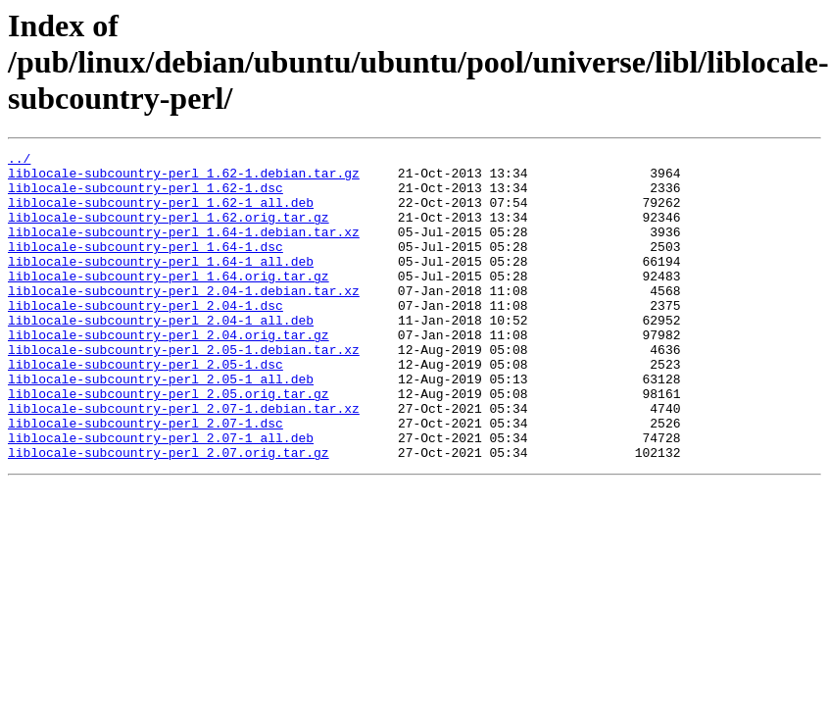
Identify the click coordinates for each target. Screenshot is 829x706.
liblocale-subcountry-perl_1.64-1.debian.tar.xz (184, 249)
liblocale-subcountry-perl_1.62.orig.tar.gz (168, 231)
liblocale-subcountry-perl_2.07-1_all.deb (161, 496)
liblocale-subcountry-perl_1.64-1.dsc (145, 267)
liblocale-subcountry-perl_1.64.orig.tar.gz (168, 302)
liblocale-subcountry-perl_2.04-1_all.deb (161, 355)
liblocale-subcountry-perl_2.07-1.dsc (145, 478)
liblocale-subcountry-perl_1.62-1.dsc (145, 196)
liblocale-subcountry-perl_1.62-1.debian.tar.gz (184, 178)
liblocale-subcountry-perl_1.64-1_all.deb (161, 284)
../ (19, 161)
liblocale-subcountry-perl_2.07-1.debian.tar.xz (184, 461)
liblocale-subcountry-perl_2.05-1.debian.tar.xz (184, 390)
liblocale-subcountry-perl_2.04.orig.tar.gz (168, 372)
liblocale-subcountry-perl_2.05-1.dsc (145, 408)
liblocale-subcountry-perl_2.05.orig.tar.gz (168, 443)
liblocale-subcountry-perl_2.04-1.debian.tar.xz (184, 319)
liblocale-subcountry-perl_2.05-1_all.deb (161, 425)
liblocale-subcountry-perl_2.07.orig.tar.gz (168, 514)
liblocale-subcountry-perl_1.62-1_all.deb (161, 214)
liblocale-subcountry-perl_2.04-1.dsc (145, 337)
